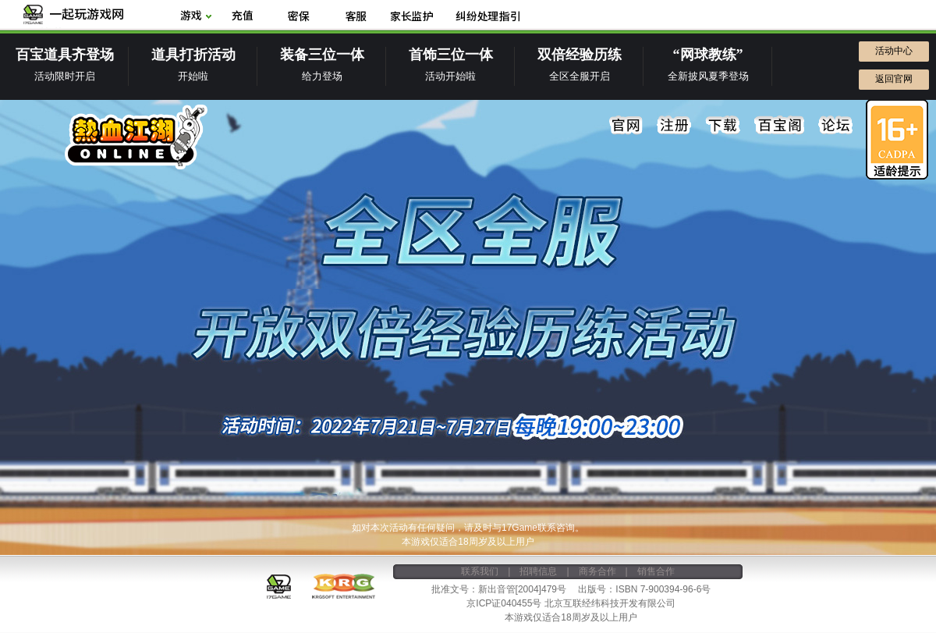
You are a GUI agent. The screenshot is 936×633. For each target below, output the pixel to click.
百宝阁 (779, 126)
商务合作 (597, 571)
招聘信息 (538, 571)
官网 (626, 126)
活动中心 (894, 50)
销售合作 (656, 571)
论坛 (835, 126)
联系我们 (479, 571)
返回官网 (894, 78)
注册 (675, 126)
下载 (723, 126)
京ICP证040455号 (503, 603)
